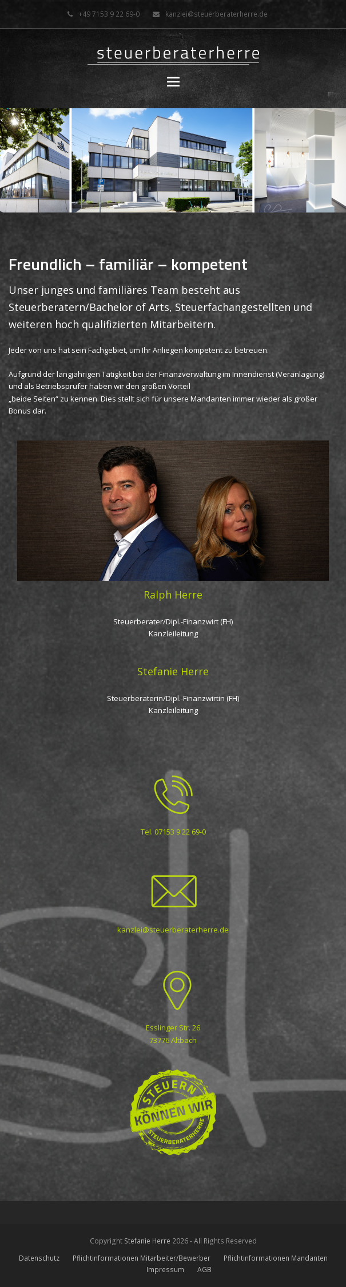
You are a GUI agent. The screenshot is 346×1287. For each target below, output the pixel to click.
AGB (204, 1269)
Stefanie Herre (147, 1241)
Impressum (165, 1269)
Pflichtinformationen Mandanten (276, 1258)
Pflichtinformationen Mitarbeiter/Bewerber (141, 1258)
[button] (173, 80)
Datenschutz (39, 1258)
